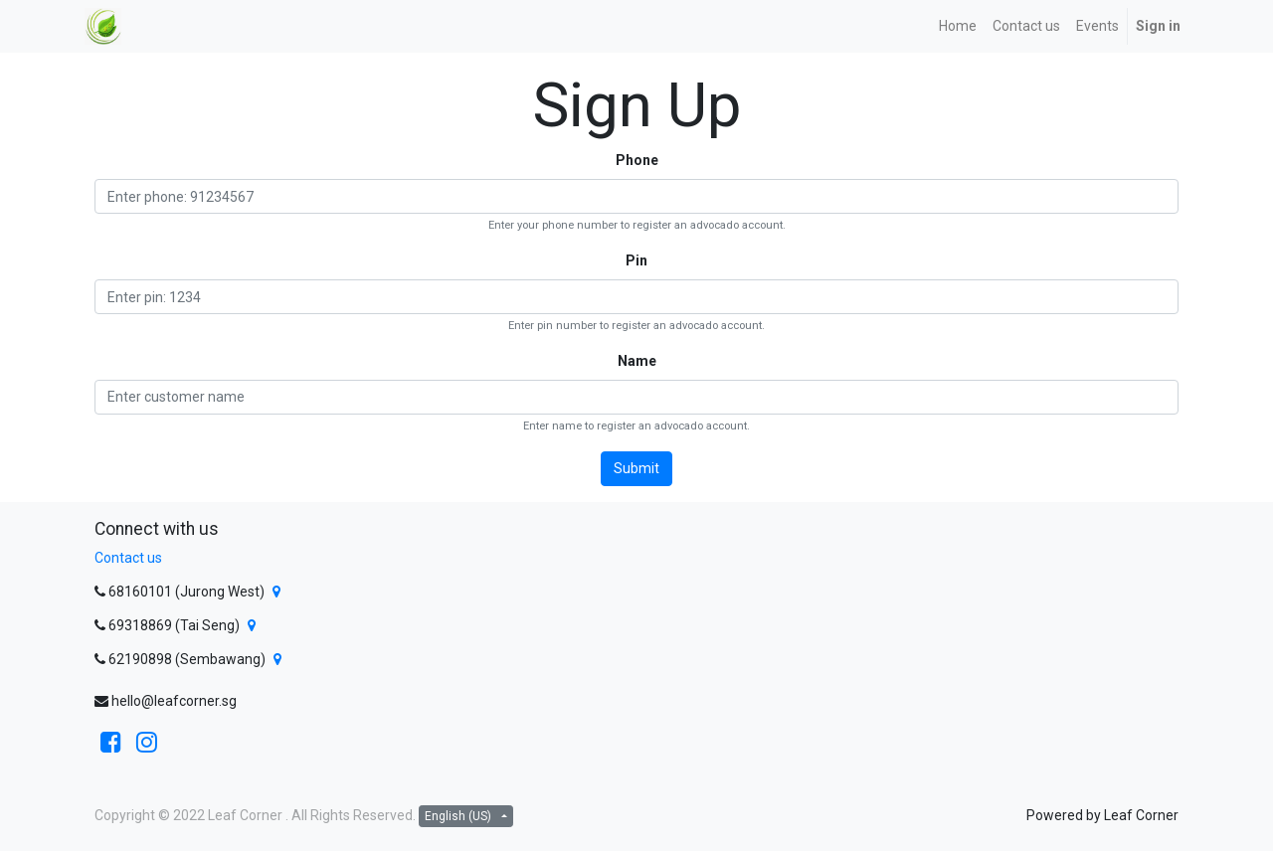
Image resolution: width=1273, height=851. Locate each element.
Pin (636, 260)
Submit (636, 468)
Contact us (128, 558)
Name (637, 361)
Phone (637, 160)
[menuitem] (958, 26)
